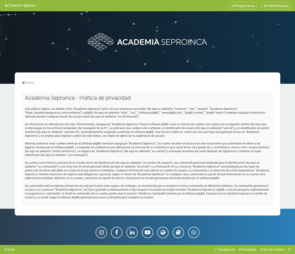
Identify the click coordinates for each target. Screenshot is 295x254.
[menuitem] (276, 6)
